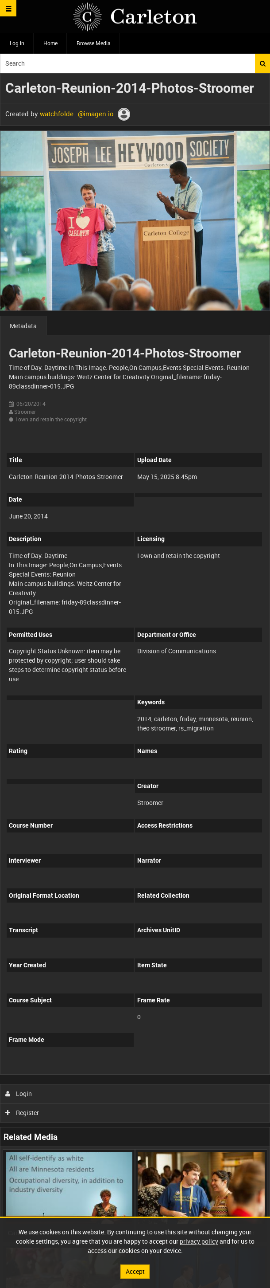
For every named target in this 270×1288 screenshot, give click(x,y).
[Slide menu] (8, 8)
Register (22, 1112)
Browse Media (94, 43)
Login (18, 1093)
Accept (135, 1271)
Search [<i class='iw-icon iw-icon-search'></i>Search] (263, 63)
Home (50, 43)
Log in (17, 43)
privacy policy (199, 1241)
